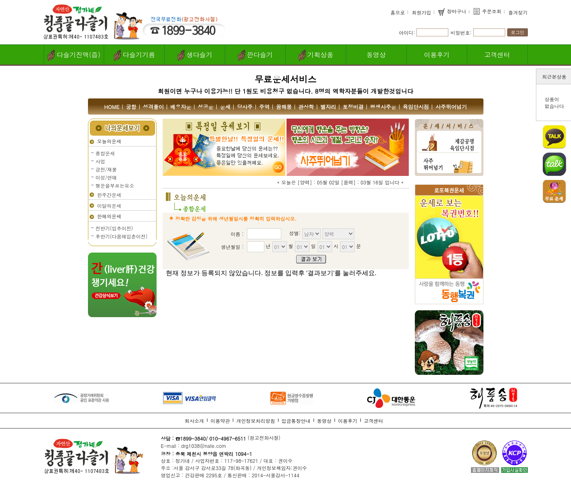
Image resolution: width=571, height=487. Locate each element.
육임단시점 (416, 107)
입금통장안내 (296, 420)
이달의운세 (109, 205)
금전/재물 (106, 169)
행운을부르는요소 (115, 185)
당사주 (245, 107)
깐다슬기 (255, 55)
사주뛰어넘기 (451, 107)
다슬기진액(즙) (73, 55)
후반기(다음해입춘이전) (122, 236)
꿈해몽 (284, 107)
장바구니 (452, 11)
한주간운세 (109, 194)
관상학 (306, 107)
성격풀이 (153, 107)
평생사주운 (383, 107)
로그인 (517, 32)
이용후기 (437, 54)
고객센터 (497, 54)
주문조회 (487, 11)
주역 (264, 107)
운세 (225, 107)
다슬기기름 (134, 55)
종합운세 (105, 153)
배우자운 (180, 107)
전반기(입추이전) (114, 228)
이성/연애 (106, 177)
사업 (100, 161)
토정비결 (353, 107)
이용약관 (220, 420)
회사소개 (194, 420)
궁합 (131, 107)
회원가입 (421, 12)
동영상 (376, 54)
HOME (111, 107)
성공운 (205, 107)
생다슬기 (194, 55)
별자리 (328, 107)
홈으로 (397, 12)
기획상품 (315, 55)
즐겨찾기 (518, 12)
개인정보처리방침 (255, 420)
